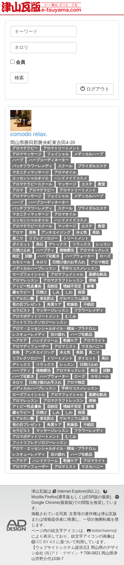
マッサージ (67, 184)
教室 (101, 184)
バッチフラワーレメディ (32, 166)
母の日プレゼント (26, 304)
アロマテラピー (25, 148)
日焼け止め (21, 250)
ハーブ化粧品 (81, 334)
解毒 (90, 286)
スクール (65, 166)
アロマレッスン (25, 280)
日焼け (41, 292)
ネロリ (41, 262)
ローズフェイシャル (28, 274)
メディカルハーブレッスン (34, 268)
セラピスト (21, 310)
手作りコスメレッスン (80, 268)
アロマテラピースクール (32, 184)
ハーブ (17, 160)
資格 (32, 232)
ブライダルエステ (92, 166)
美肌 (96, 232)
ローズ (105, 256)
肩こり (17, 238)
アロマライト (94, 340)
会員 (17, 62)
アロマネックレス (94, 250)
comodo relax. (29, 134)
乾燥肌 (72, 304)
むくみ (70, 316)
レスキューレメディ (28, 334)
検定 (16, 256)
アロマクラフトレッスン (63, 280)
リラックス (81, 244)
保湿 (81, 292)
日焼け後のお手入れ (68, 262)
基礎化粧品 (98, 274)
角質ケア (54, 304)
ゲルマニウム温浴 (74, 298)
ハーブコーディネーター (49, 160)
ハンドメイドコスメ (70, 178)
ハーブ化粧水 (49, 256)
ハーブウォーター (79, 256)
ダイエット (21, 244)
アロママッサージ (26, 154)
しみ (56, 292)
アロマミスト (65, 346)
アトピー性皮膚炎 (26, 286)
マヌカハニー (92, 346)
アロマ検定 (100, 262)
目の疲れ (58, 334)
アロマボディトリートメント (36, 316)
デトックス (58, 244)
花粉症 (52, 286)
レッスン (103, 244)
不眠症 (88, 304)
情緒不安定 (72, 286)
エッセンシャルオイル (30, 178)
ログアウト (94, 89)
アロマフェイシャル (67, 274)
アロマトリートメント (61, 148)
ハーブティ (45, 250)
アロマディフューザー (30, 346)
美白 (39, 244)
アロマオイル (65, 172)
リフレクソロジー (43, 238)
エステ (86, 184)
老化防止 (47, 298)
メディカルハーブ (88, 154)
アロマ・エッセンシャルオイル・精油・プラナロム (54, 328)
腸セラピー (21, 292)
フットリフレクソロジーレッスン (39, 322)
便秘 (92, 280)
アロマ (17, 190)
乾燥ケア (70, 340)
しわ (68, 292)
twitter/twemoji (104, 530)
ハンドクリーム (45, 340)
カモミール (21, 262)
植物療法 (67, 250)
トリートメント (76, 238)
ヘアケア (19, 340)
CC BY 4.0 (45, 542)
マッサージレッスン (52, 310)
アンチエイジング (55, 232)
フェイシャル (58, 154)
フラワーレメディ (88, 310)
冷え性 (81, 232)
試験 (28, 256)
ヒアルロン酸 (23, 298)
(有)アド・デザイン (61, 553)
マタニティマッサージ (30, 172)
